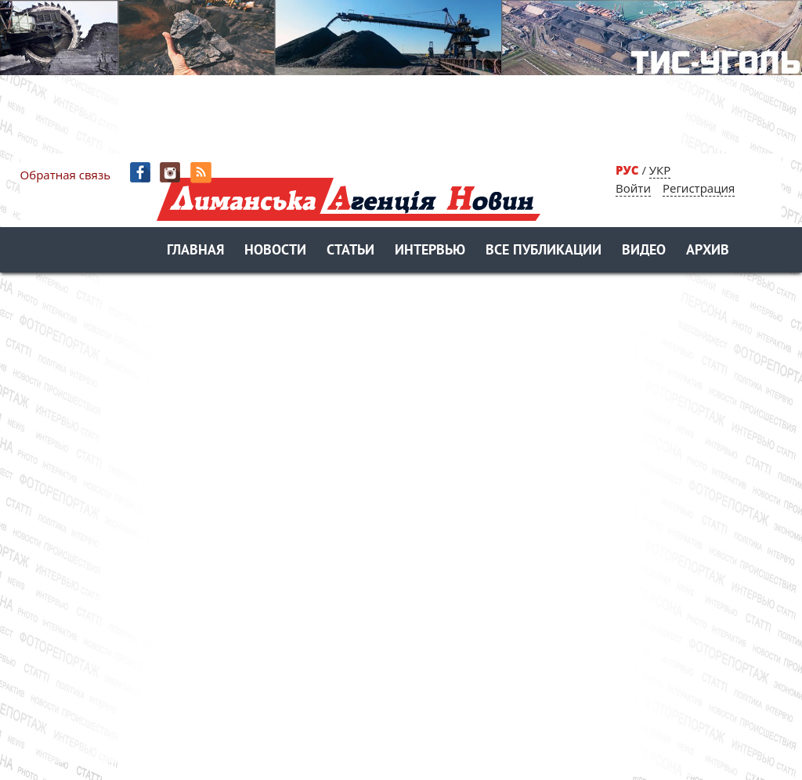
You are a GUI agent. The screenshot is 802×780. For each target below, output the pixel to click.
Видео (644, 251)
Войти (633, 188)
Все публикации (544, 251)
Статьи (350, 251)
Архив (707, 251)
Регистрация (699, 188)
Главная (195, 251)
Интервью (430, 251)
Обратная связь (65, 174)
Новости (275, 251)
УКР (659, 170)
